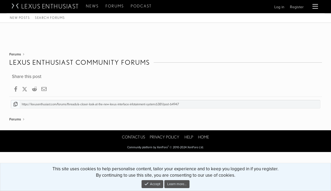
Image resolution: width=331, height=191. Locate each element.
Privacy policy (164, 137)
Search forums (50, 18)
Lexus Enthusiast (50, 6)
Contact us (133, 137)
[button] (315, 6)
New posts (20, 18)
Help (188, 137)
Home (203, 137)
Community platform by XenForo (165, 147)
